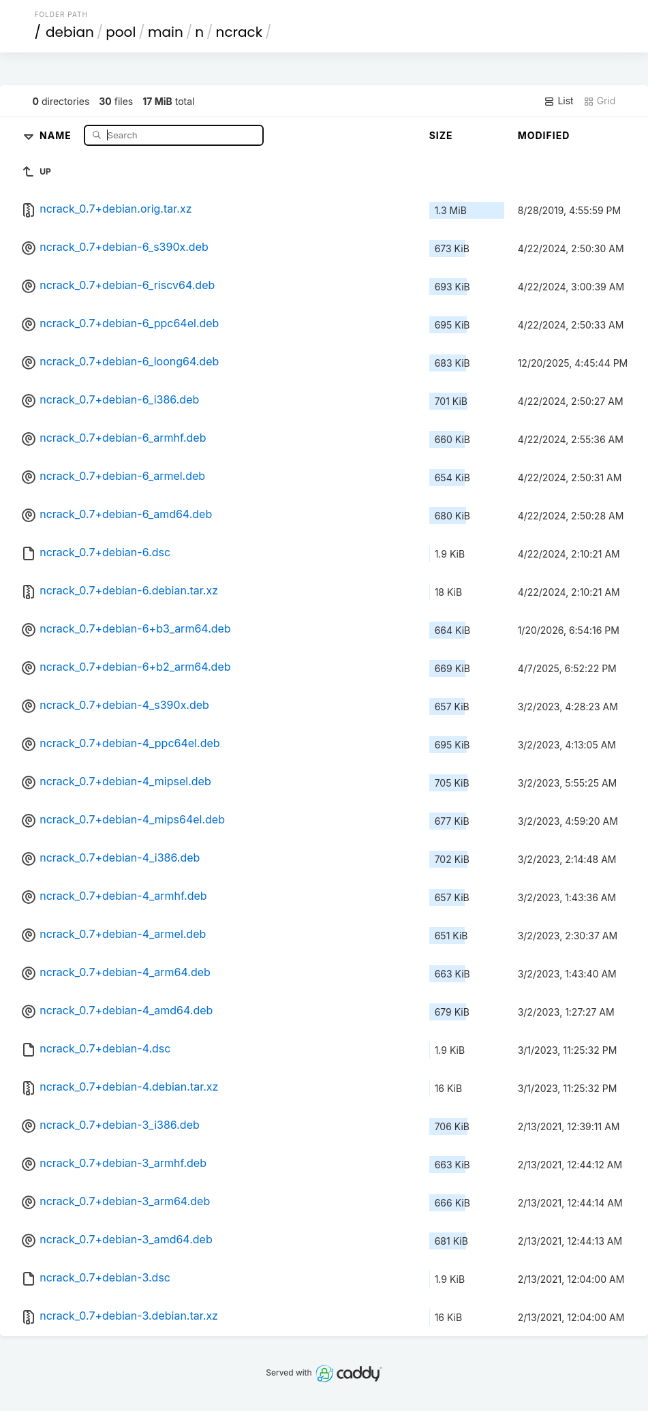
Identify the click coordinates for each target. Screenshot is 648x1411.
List (558, 101)
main (165, 32)
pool (121, 32)
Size (441, 135)
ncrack (239, 32)
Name (57, 134)
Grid (599, 101)
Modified (544, 135)
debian (70, 32)
